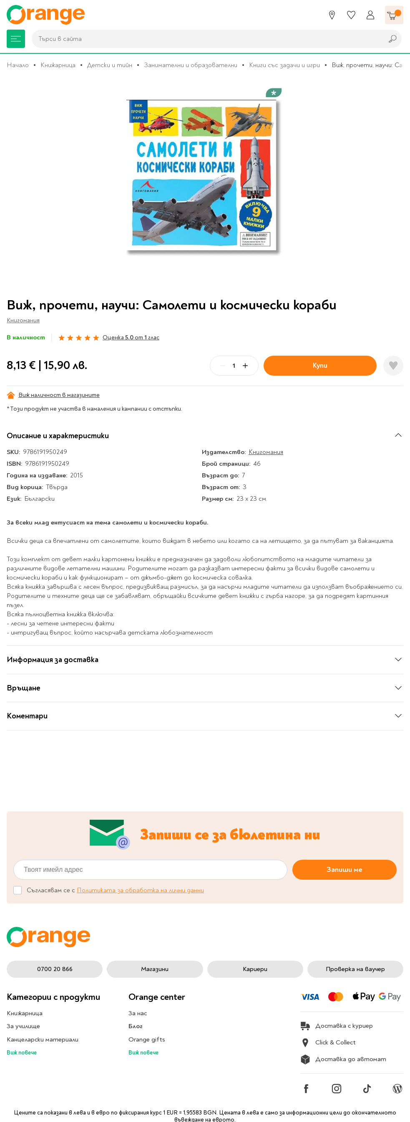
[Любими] (351, 15)
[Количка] (394, 15)
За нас (137, 1013)
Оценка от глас (131, 337)
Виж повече (22, 1052)
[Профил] (370, 15)
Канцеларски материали (42, 1039)
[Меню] (16, 39)
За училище (23, 1026)
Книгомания (23, 320)
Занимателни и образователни (190, 65)
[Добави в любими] (393, 366)
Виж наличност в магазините (53, 395)
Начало (18, 65)
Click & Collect (328, 1043)
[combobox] (205, 39)
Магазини (155, 969)
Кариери (255, 969)
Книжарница (57, 65)
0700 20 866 (55, 969)
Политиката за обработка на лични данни (140, 890)
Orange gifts (146, 1039)
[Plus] (245, 366)
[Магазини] (332, 15)
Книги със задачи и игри (284, 65)
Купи (320, 365)
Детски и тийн (109, 65)
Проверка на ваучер (355, 969)
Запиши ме (344, 869)
